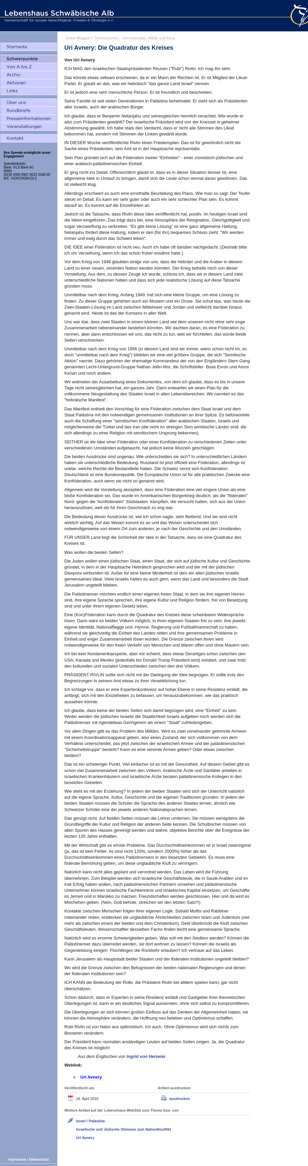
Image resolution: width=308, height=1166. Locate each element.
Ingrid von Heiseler (146, 1056)
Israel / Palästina (90, 1121)
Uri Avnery (85, 1138)
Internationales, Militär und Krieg (148, 38)
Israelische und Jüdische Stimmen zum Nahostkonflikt (123, 1129)
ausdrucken (179, 1099)
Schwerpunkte (106, 38)
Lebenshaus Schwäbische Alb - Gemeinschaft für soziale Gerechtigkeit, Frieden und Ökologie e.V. (58, 15)
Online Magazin (78, 38)
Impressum (17, 1159)
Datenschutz (39, 1159)
